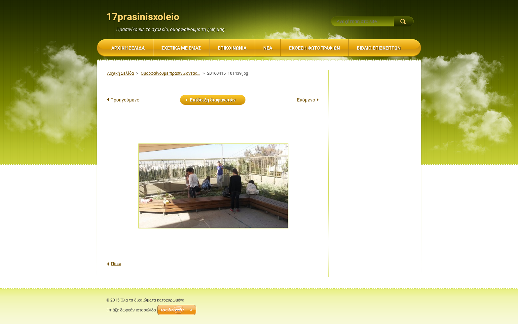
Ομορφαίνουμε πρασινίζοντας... (170, 73)
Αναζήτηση (404, 21)
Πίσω (116, 263)
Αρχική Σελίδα (120, 73)
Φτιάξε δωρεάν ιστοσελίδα (131, 309)
